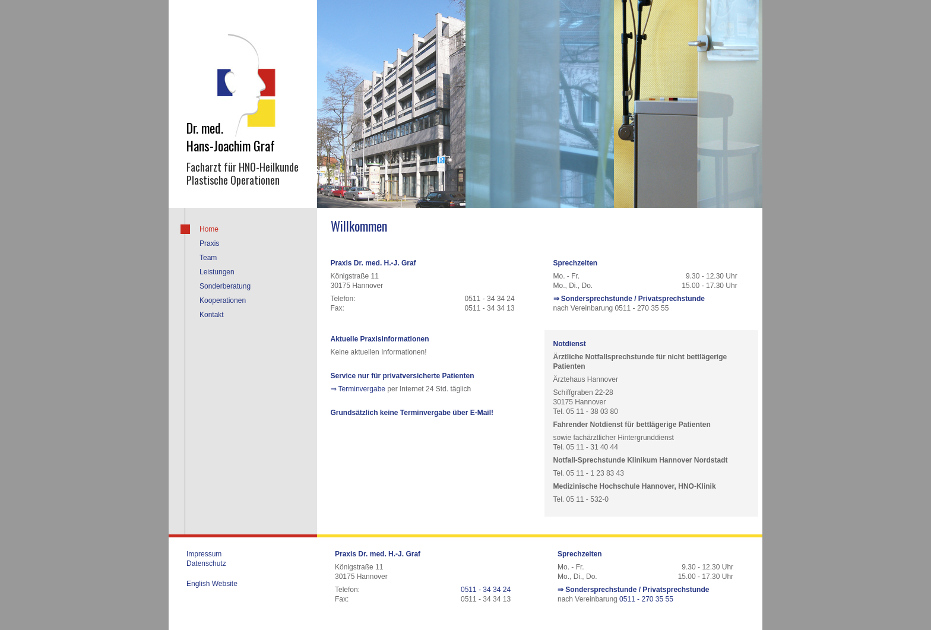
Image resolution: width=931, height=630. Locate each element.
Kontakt (212, 315)
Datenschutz (206, 563)
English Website (212, 584)
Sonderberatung (225, 286)
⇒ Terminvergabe (358, 389)
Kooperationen (223, 300)
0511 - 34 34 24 (486, 589)
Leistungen (217, 272)
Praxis (209, 243)
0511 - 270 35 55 (646, 599)
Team (208, 258)
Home (209, 229)
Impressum (203, 554)
